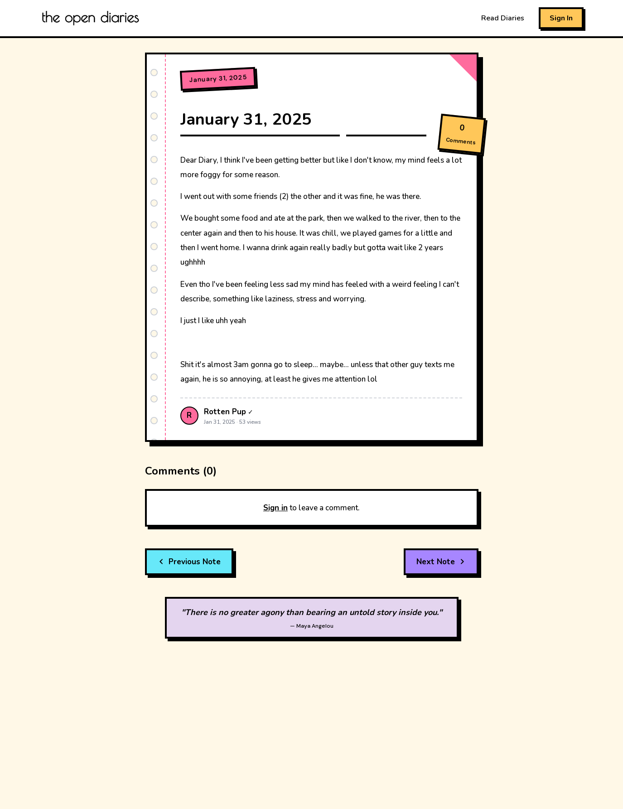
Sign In (561, 18)
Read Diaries (502, 18)
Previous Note (189, 562)
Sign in (275, 508)
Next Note (441, 562)
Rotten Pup (225, 412)
